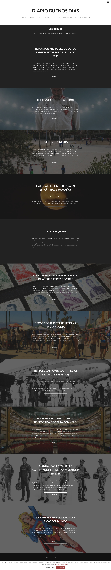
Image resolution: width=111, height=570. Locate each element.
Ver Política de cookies (61, 564)
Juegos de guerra (55, 142)
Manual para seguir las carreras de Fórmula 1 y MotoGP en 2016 (55, 478)
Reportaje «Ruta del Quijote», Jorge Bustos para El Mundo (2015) (55, 52)
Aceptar (60, 567)
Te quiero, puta (55, 232)
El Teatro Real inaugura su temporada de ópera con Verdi (55, 427)
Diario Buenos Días (55, 9)
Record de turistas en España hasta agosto (55, 329)
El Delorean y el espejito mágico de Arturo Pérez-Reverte (55, 279)
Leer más (58, 77)
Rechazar (50, 567)
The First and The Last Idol (55, 100)
